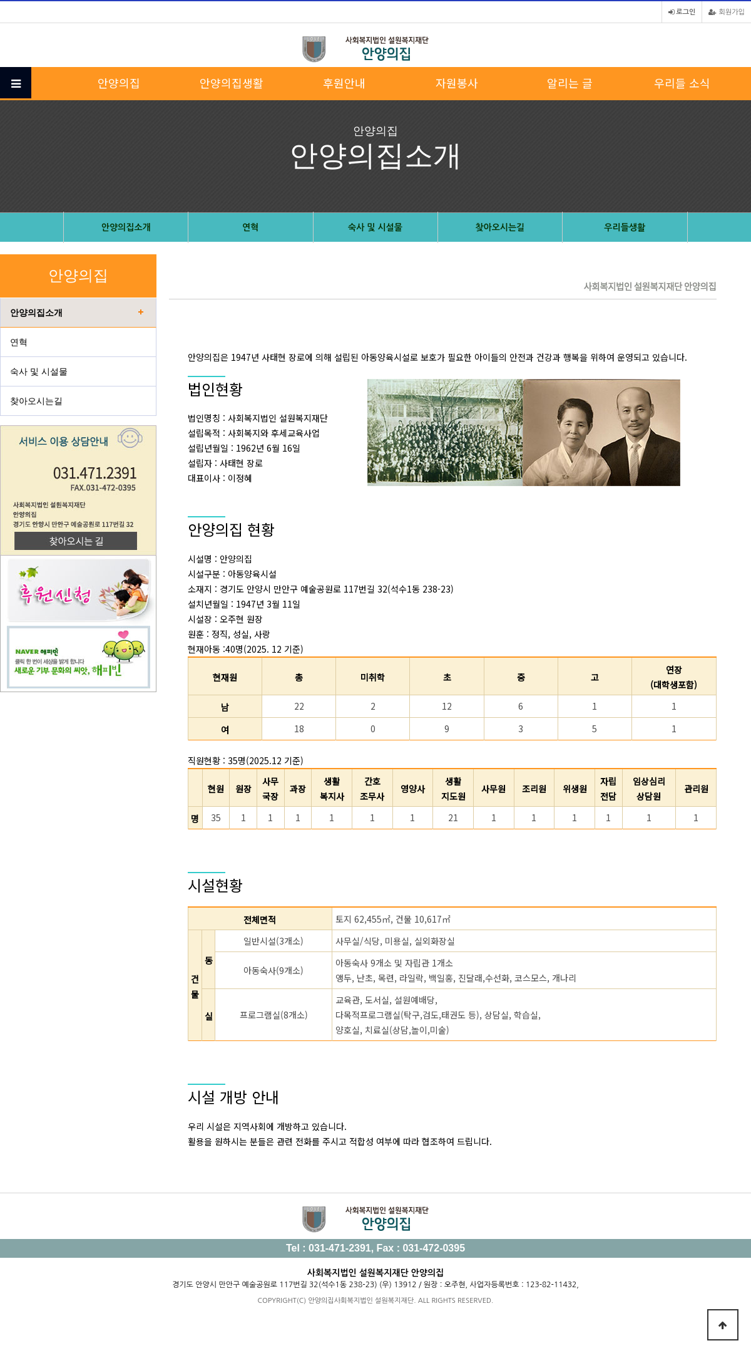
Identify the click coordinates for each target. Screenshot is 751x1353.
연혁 (250, 227)
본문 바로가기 (0, 0)
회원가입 (726, 12)
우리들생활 (624, 227)
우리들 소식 (682, 83)
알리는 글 (570, 83)
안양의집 (119, 83)
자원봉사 (457, 83)
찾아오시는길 (499, 227)
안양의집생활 (231, 83)
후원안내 (344, 83)
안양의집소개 (126, 227)
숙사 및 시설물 (375, 227)
